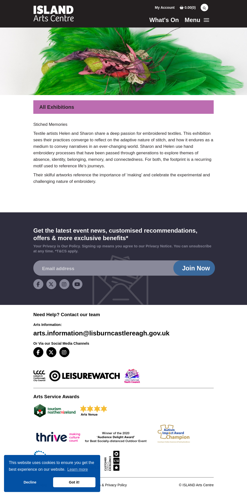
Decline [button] (30, 482)
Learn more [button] (77, 469)
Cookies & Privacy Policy (107, 485)
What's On (164, 20)
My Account (165, 8)
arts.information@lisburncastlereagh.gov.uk (101, 333)
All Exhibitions (56, 107)
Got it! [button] (74, 482)
